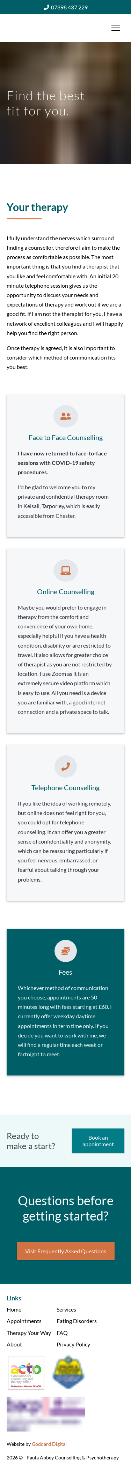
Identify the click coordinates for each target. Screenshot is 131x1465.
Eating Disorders (77, 1320)
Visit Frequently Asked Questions (65, 1251)
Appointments (24, 1320)
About (14, 1344)
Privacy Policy (73, 1344)
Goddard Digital (49, 1444)
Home (14, 1309)
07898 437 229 (66, 7)
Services (66, 1309)
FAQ (62, 1332)
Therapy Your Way (29, 1332)
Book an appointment (98, 1140)
